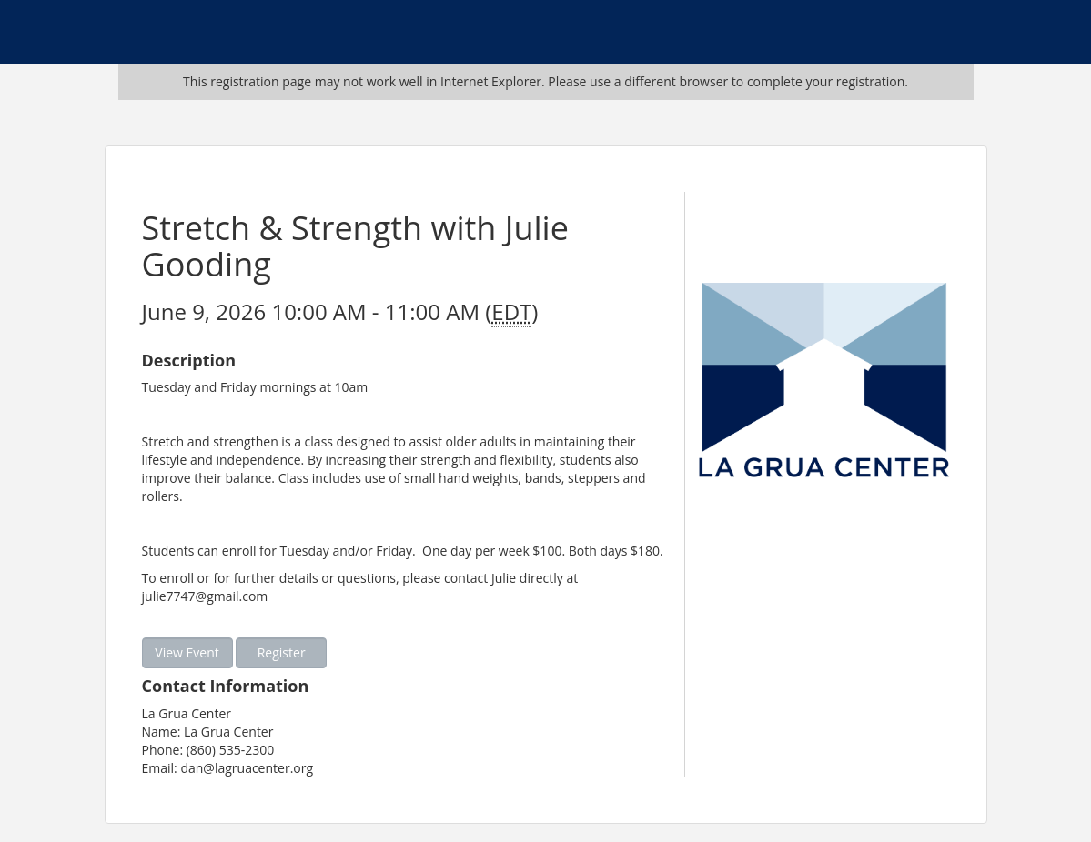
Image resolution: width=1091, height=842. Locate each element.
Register (282, 652)
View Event (186, 652)
